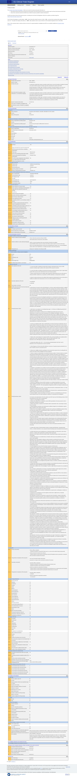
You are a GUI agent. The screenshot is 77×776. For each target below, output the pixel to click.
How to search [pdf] (21, 33)
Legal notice (68, 766)
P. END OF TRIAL (11, 75)
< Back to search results (12, 41)
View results (31, 57)
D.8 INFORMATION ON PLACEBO (14, 67)
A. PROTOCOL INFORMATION (13, 61)
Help (69, 1)
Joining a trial (20, 5)
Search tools (27, 36)
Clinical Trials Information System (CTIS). (15, 16)
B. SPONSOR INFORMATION (13, 62)
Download (14, 43)
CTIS (41, 768)
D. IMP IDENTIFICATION (12, 65)
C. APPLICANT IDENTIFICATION (13, 64)
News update (41, 5)
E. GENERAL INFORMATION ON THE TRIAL (15, 69)
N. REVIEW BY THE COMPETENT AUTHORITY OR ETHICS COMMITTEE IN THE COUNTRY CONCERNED (26, 73)
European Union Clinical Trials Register (16, 10)
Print (9, 43)
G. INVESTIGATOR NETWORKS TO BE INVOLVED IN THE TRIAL (19, 72)
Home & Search (11, 5)
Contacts (28, 5)
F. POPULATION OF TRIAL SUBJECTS (14, 70)
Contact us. (13, 761)
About (34, 5)
